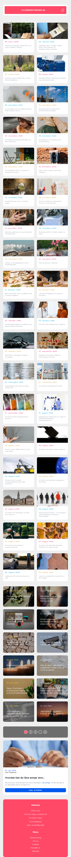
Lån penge (46, 783)
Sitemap (35, 851)
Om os (35, 841)
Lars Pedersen (11, 772)
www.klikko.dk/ (37, 825)
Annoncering (35, 838)
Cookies (35, 844)
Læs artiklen (35, 790)
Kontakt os (35, 848)
